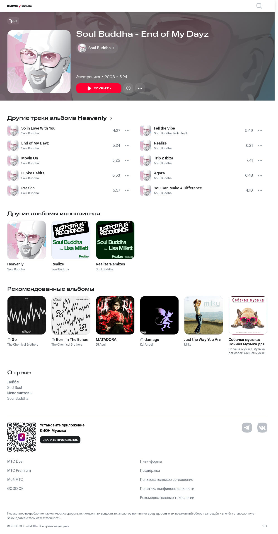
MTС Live (14, 461)
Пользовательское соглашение (166, 479)
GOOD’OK (15, 488)
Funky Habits (32, 173)
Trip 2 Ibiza (163, 158)
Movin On (29, 158)
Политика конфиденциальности (167, 488)
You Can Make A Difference (178, 188)
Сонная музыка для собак (247, 355)
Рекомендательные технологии (167, 497)
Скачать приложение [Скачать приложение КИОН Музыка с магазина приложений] (60, 440)
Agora (159, 173)
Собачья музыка (240, 349)
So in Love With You (38, 128)
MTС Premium (19, 470)
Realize (160, 143)
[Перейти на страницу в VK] (262, 428)
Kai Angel (146, 344)
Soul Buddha (30, 133)
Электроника (88, 77)
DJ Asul (101, 344)
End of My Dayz (35, 143)
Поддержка (150, 470)
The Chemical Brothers (22, 344)
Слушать (99, 88)
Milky (187, 344)
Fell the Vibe (164, 128)
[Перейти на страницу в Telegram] (247, 428)
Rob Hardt (180, 133)
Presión (28, 188)
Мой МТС (15, 479)
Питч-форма (151, 461)
